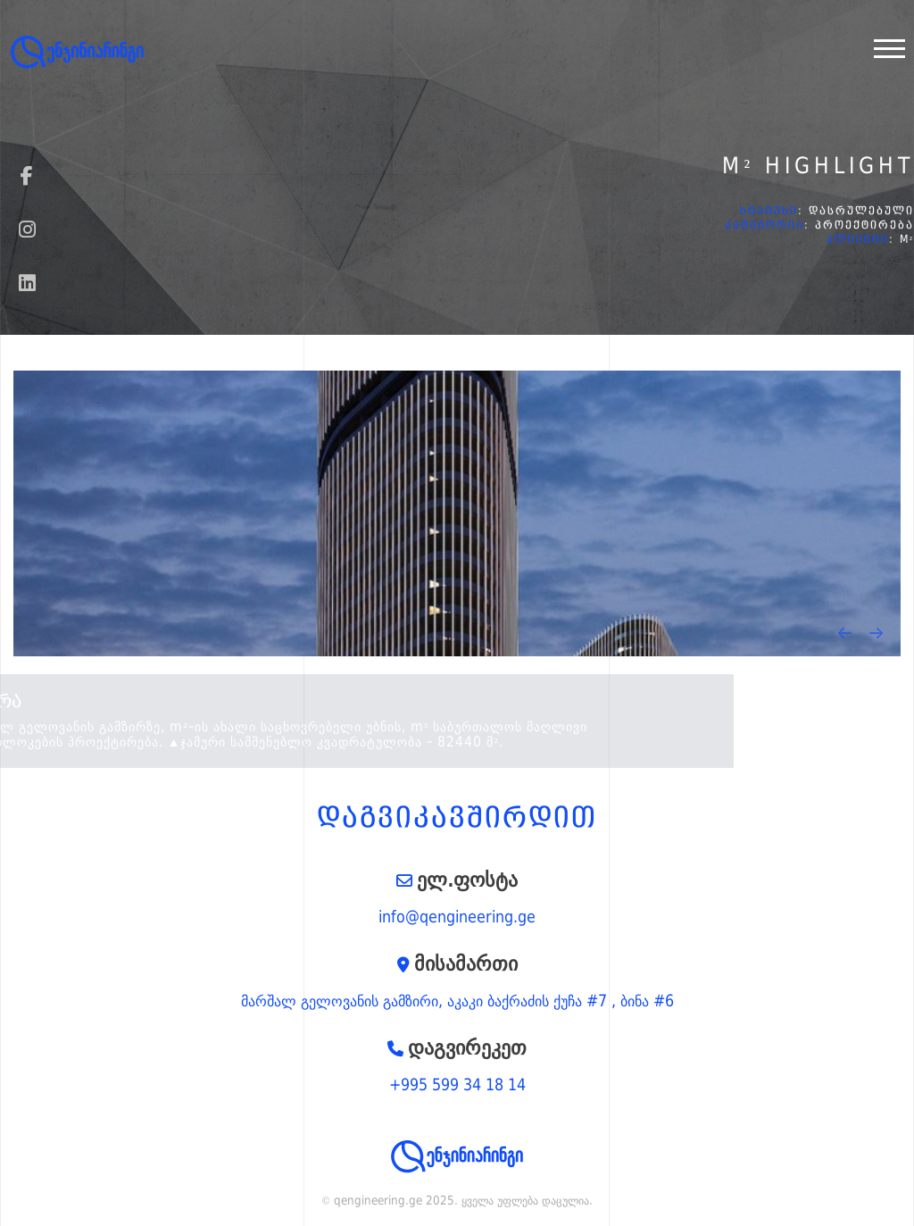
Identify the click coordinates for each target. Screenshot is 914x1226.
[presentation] (845, 633)
